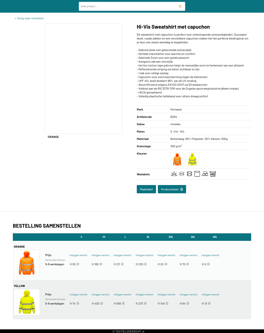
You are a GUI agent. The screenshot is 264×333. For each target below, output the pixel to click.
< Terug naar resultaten (29, 18)
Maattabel (146, 189)
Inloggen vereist (78, 255)
